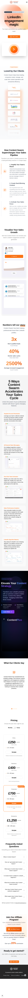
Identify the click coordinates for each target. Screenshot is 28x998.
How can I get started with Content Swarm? (15, 863)
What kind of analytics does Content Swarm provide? (14, 883)
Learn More (7, 613)
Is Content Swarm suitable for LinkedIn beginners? (14, 876)
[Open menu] (26, 2)
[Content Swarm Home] (14, 2)
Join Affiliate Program (13, 929)
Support (23, 975)
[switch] (14, 728)
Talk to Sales (14, 36)
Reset (14, 273)
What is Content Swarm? (14, 857)
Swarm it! (11, 256)
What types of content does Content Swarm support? (14, 869)
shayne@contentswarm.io (20, 902)
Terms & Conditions (15, 975)
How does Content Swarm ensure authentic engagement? (15, 890)
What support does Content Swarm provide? (15, 897)
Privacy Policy (6, 975)
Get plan (14, 752)
